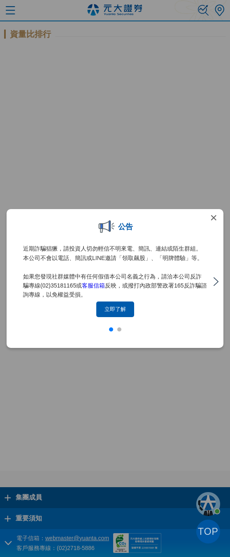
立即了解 (115, 309)
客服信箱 (93, 285)
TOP (208, 531)
